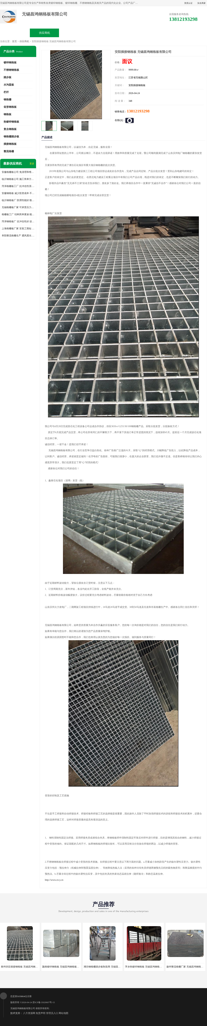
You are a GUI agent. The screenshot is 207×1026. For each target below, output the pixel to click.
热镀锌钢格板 (11, 121)
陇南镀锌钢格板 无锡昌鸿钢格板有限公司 (64, 966)
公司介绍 (103, 32)
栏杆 (6, 92)
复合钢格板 (10, 129)
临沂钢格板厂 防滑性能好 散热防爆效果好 (18, 200)
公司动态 (133, 32)
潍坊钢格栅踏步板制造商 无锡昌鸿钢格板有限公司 (110, 966)
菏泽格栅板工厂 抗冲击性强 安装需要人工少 (18, 186)
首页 (14, 41)
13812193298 (138, 111)
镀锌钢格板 (10, 62)
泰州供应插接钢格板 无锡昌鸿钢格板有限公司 (25, 966)
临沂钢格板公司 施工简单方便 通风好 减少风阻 (18, 179)
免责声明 (40, 1013)
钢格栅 (7, 99)
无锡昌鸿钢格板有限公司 (22, 1008)
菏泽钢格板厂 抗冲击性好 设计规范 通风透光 (18, 221)
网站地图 (63, 1013)
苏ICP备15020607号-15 (44, 1002)
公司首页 (15, 32)
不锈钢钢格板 (11, 70)
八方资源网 (29, 1013)
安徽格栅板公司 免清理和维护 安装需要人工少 (18, 172)
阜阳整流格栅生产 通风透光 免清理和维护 (18, 235)
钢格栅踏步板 (11, 136)
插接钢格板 (10, 144)
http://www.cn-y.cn (54, 880)
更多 (31, 163)
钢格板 (7, 114)
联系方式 (192, 32)
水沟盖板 (9, 84)
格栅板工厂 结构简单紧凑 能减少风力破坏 (18, 214)
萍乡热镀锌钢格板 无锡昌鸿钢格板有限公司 (148, 966)
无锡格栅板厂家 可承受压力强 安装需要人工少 (18, 207)
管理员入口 (52, 1013)
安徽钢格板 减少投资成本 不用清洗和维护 (18, 193)
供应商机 (44, 32)
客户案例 (162, 32)
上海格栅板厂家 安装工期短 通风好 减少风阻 (18, 228)
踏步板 (7, 77)
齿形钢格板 (10, 107)
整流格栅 (9, 151)
